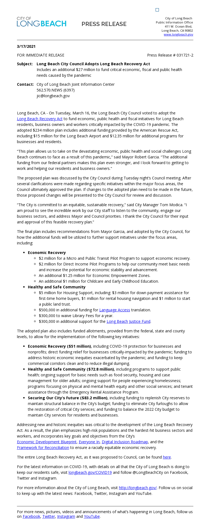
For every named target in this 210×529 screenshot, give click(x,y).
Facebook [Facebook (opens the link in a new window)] (31, 516)
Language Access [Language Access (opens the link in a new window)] (114, 309)
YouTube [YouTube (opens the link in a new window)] (92, 516)
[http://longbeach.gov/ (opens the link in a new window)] (138, 487)
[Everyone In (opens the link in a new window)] (89, 442)
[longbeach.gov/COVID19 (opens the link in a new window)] (90, 472)
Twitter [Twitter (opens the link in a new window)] (48, 516)
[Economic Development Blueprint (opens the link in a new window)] (47, 442)
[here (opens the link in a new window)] (167, 457)
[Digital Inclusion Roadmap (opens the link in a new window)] (125, 442)
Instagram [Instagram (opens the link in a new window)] (66, 516)
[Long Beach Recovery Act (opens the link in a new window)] (40, 119)
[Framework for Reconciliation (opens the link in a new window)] (43, 447)
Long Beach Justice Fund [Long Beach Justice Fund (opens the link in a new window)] (128, 321)
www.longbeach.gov (178, 34)
